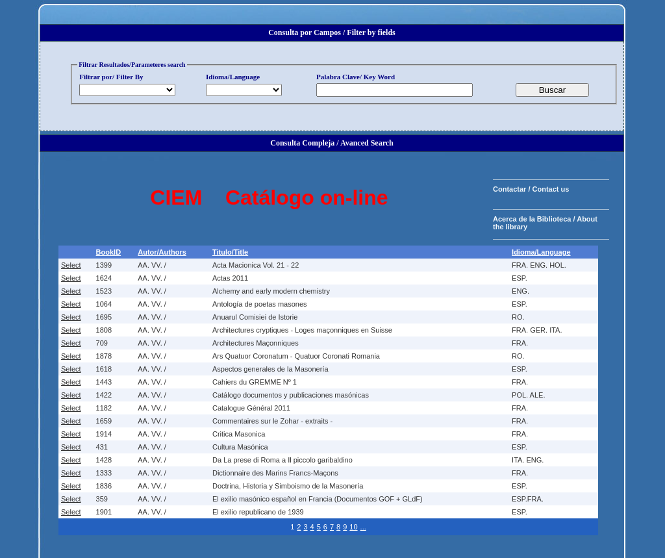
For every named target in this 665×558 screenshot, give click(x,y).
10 (353, 527)
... (363, 527)
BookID (108, 252)
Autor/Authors (162, 252)
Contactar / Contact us (531, 189)
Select (71, 265)
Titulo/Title (230, 252)
